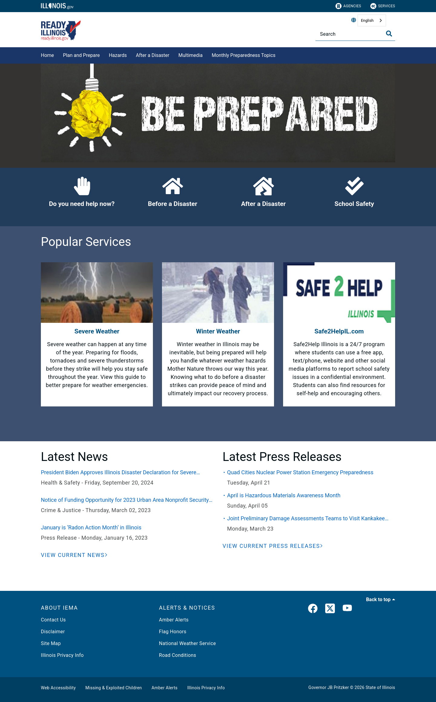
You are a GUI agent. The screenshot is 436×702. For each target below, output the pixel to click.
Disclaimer (53, 631)
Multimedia (190, 55)
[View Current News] (74, 555)
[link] (313, 610)
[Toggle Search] (389, 34)
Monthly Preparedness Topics (244, 55)
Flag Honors (173, 631)
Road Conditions (177, 655)
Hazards (118, 55)
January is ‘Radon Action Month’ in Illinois (91, 527)
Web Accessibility (58, 687)
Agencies (348, 6)
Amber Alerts (174, 620)
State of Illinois (380, 687)
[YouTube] (347, 610)
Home (47, 55)
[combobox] (372, 20)
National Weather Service (187, 643)
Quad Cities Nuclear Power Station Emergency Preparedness (300, 472)
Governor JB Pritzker (329, 687)
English (367, 20)
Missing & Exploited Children (113, 687)
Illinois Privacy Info (62, 655)
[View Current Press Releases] (273, 546)
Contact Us (53, 620)
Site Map (51, 643)
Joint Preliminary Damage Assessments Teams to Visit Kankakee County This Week (306, 518)
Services (382, 6)
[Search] (355, 34)
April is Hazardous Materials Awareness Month (284, 495)
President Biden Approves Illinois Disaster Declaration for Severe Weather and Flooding (118, 472)
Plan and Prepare (81, 55)
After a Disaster (153, 55)
